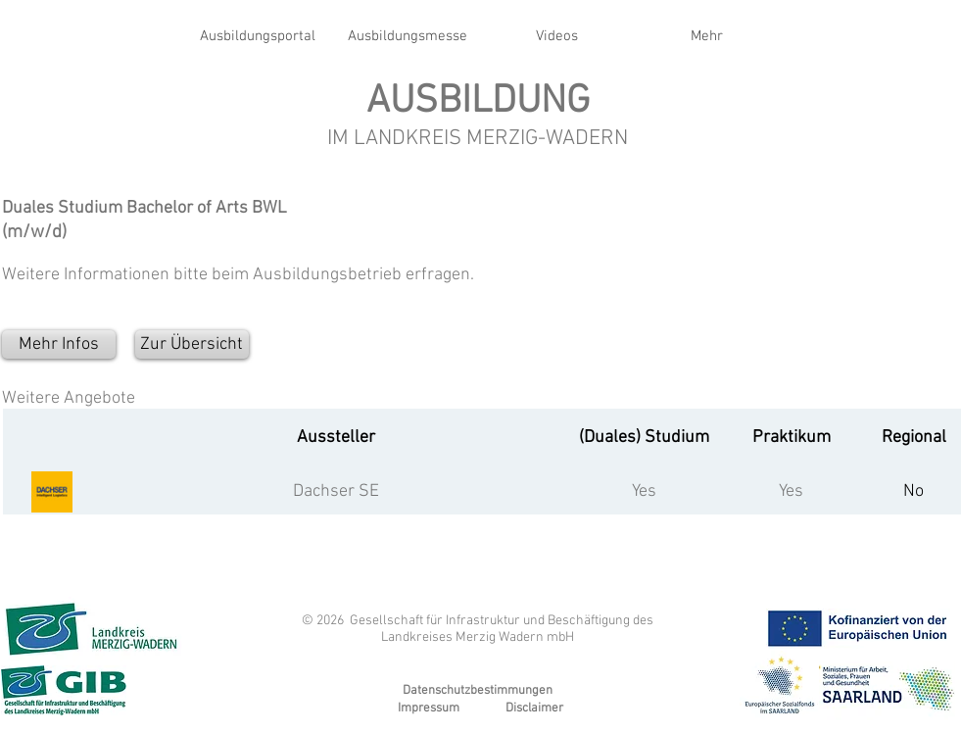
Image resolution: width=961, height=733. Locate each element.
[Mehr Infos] (59, 344)
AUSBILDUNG (478, 101)
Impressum (428, 708)
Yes (644, 491)
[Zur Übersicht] (192, 344)
